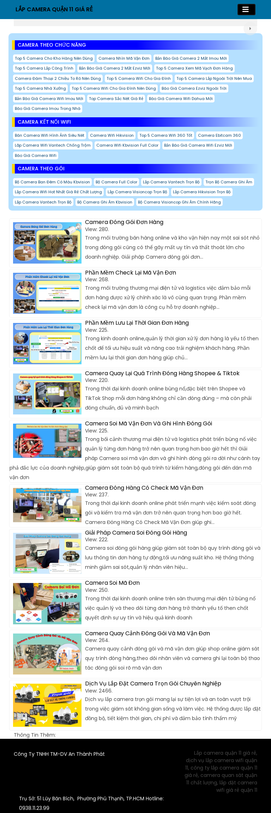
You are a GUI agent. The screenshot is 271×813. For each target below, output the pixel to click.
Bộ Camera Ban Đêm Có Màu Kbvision (52, 182)
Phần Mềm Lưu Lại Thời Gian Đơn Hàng (137, 322)
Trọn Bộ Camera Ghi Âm (228, 182)
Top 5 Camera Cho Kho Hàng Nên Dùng (54, 58)
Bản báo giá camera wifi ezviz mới (198, 145)
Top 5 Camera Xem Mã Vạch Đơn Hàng (194, 68)
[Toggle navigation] (246, 9)
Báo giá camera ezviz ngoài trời (194, 88)
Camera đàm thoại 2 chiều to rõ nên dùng (58, 78)
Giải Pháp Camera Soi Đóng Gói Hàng (136, 532)
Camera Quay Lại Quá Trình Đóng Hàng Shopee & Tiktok (162, 373)
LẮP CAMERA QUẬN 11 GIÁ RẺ (54, 9)
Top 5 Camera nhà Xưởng (40, 88)
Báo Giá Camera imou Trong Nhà (47, 108)
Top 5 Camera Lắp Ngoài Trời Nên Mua (214, 78)
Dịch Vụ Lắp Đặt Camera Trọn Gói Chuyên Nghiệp (153, 683)
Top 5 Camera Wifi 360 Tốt (165, 135)
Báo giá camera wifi (35, 155)
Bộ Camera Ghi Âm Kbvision (104, 202)
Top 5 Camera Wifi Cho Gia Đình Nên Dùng (114, 88)
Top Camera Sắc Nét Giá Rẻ (116, 98)
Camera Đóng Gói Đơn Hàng (124, 222)
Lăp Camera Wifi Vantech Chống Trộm (53, 145)
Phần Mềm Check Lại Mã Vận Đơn (130, 272)
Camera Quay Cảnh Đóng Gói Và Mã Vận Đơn (147, 633)
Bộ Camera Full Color (116, 182)
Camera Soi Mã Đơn (112, 582)
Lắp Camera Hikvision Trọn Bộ (202, 192)
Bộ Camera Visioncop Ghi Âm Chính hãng (179, 202)
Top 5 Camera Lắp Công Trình (44, 68)
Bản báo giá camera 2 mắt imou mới (191, 58)
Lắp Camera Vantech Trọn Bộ (171, 182)
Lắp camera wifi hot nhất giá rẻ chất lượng (58, 192)
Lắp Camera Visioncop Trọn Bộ (137, 192)
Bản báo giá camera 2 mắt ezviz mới (114, 68)
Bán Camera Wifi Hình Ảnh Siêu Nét (49, 135)
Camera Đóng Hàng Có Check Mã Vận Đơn (144, 487)
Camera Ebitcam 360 (219, 135)
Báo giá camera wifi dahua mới (181, 98)
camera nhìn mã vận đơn (124, 58)
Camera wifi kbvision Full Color (127, 145)
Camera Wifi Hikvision (112, 135)
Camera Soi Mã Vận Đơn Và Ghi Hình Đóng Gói (148, 423)
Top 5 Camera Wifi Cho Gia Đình (139, 78)
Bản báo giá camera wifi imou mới (49, 98)
